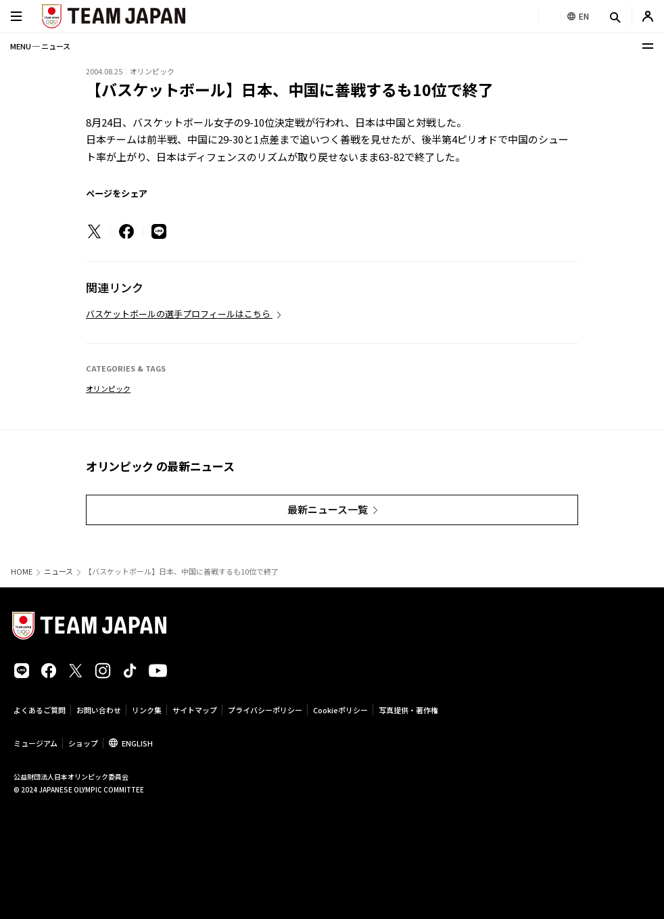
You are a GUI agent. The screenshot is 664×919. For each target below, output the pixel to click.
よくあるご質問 (40, 709)
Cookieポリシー (340, 709)
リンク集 (147, 709)
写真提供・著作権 (408, 709)
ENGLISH (137, 743)
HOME (21, 571)
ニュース (58, 571)
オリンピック (108, 388)
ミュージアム (35, 743)
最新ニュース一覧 (327, 509)
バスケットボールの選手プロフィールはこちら (179, 313)
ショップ (83, 743)
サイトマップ (194, 709)
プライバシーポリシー (265, 709)
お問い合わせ (98, 709)
